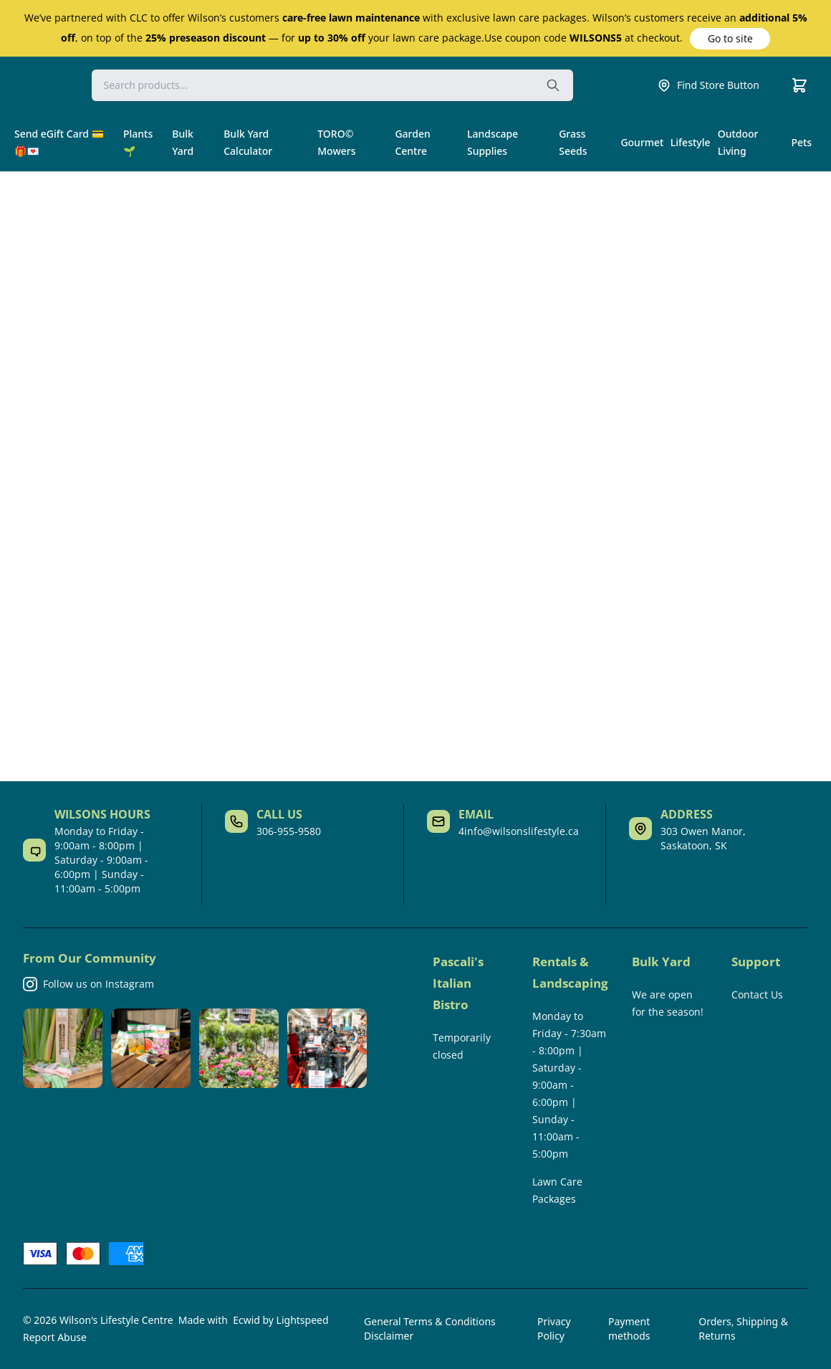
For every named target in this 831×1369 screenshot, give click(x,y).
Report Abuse (55, 1337)
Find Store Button (708, 85)
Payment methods (629, 1328)
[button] (730, 38)
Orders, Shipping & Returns (743, 1328)
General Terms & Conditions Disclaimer (430, 1328)
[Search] (332, 85)
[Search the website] (553, 85)
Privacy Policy (554, 1328)
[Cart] (799, 85)
